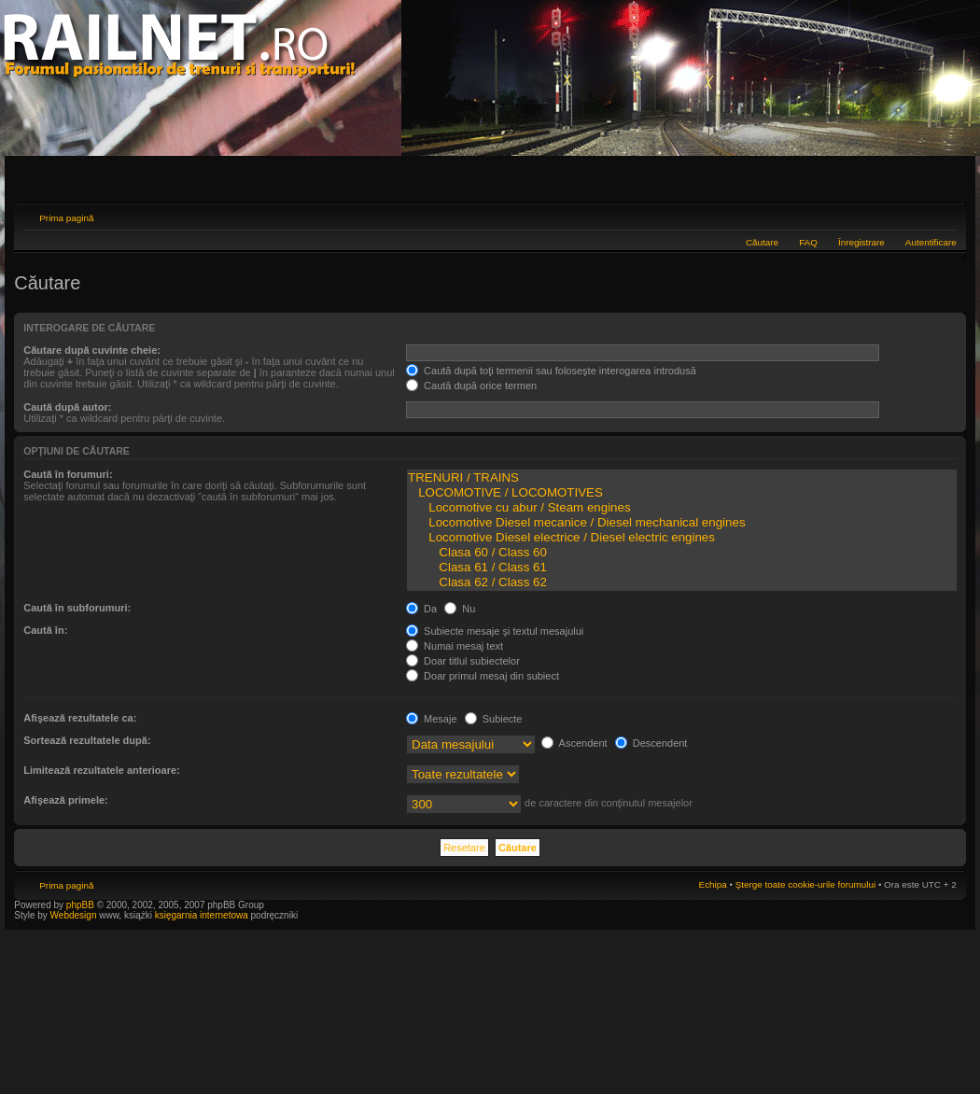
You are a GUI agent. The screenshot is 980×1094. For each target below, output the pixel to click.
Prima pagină (66, 218)
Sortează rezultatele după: (86, 740)
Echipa (713, 884)
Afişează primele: (65, 800)
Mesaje (431, 718)
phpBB (80, 905)
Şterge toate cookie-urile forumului (805, 884)
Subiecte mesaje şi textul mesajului (494, 631)
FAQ (808, 242)
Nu (459, 608)
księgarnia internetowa (201, 915)
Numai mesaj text (454, 646)
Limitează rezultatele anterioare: (101, 770)
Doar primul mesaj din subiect (482, 675)
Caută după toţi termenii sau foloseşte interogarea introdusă (551, 370)
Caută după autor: (67, 407)
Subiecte (494, 718)
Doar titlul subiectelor (463, 660)
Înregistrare (861, 242)
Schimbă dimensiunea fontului (943, 215)
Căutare (762, 242)
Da (421, 608)
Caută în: (45, 630)
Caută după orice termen (471, 385)
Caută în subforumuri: (77, 607)
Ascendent (574, 743)
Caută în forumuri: (67, 474)
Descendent (651, 743)
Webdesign (75, 915)
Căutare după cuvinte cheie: (92, 350)
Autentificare (931, 242)
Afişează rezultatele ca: (79, 717)
